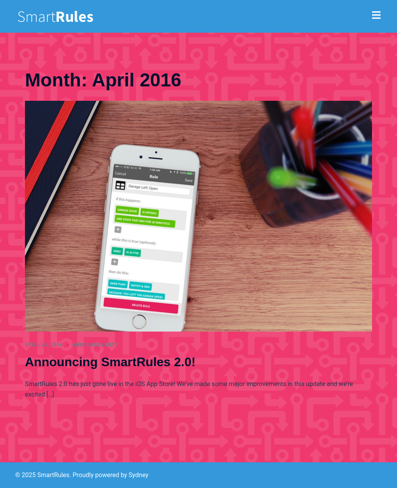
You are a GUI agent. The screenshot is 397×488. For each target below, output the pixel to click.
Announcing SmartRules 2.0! (110, 362)
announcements (95, 345)
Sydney (139, 475)
